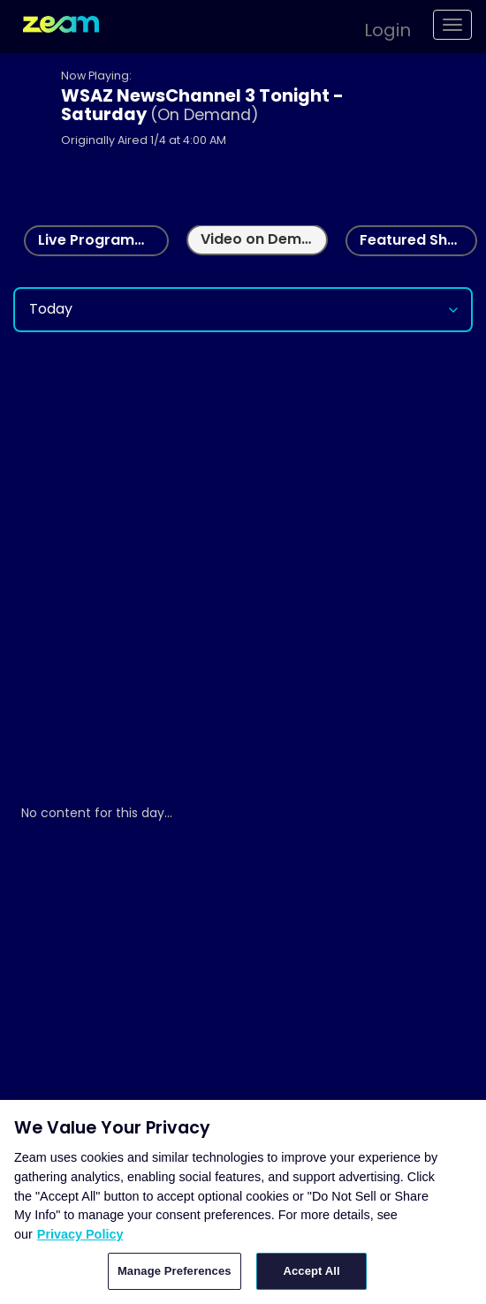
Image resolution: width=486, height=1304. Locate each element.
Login (387, 30)
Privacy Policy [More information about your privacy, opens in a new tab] (80, 1234)
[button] (379, 27)
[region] (243, 1202)
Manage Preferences (175, 1270)
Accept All (311, 1270)
